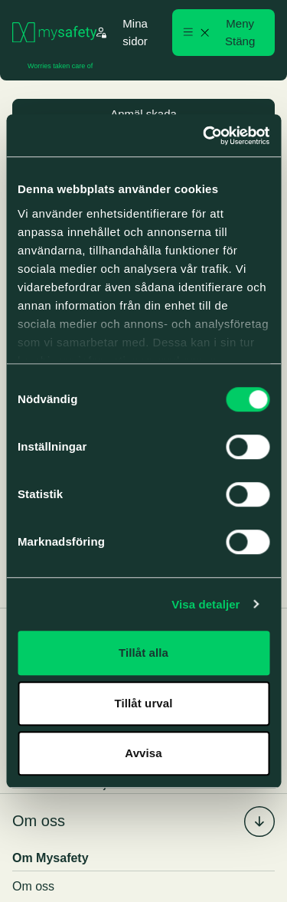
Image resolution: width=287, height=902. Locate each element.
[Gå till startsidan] (54, 32)
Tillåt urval (144, 703)
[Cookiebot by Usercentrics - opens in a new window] (204, 136)
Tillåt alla (143, 652)
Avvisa (143, 752)
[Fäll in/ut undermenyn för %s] (259, 821)
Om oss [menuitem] (38, 820)
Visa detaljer (205, 604)
